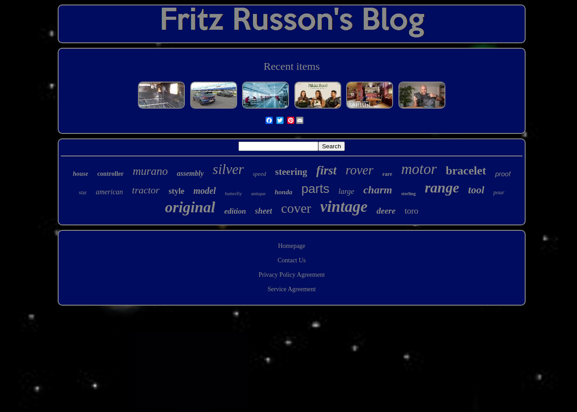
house (80, 173)
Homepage (292, 246)
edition (235, 211)
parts (315, 189)
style (176, 191)
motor (419, 169)
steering (291, 171)
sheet (263, 210)
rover (360, 170)
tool (476, 190)
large (346, 191)
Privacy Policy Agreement (292, 274)
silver (228, 169)
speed (259, 173)
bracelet (466, 170)
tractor (146, 190)
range (442, 187)
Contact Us (292, 260)
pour (498, 192)
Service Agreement (292, 289)
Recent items (292, 66)
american (109, 192)
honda (283, 192)
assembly (190, 173)
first (326, 170)
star (83, 192)
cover (296, 208)
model (204, 191)
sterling (408, 193)
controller (110, 173)
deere (385, 210)
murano (150, 171)
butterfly (233, 193)
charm (377, 190)
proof (502, 174)
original (190, 207)
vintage (343, 206)
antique (258, 193)
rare (387, 174)
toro (411, 210)
